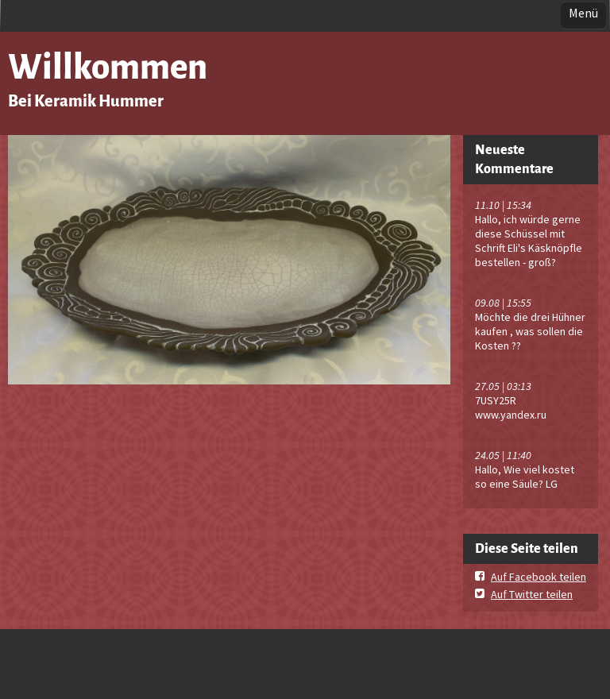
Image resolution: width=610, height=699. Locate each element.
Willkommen (107, 67)
